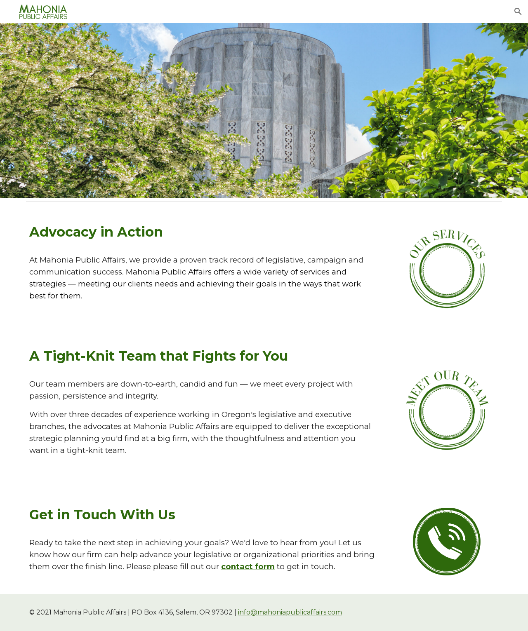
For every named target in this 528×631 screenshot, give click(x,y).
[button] (518, 11)
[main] (203, 231)
